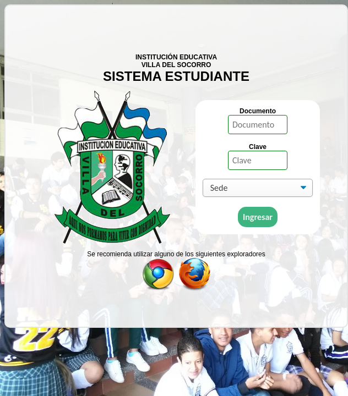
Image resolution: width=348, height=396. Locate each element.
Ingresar (258, 217)
